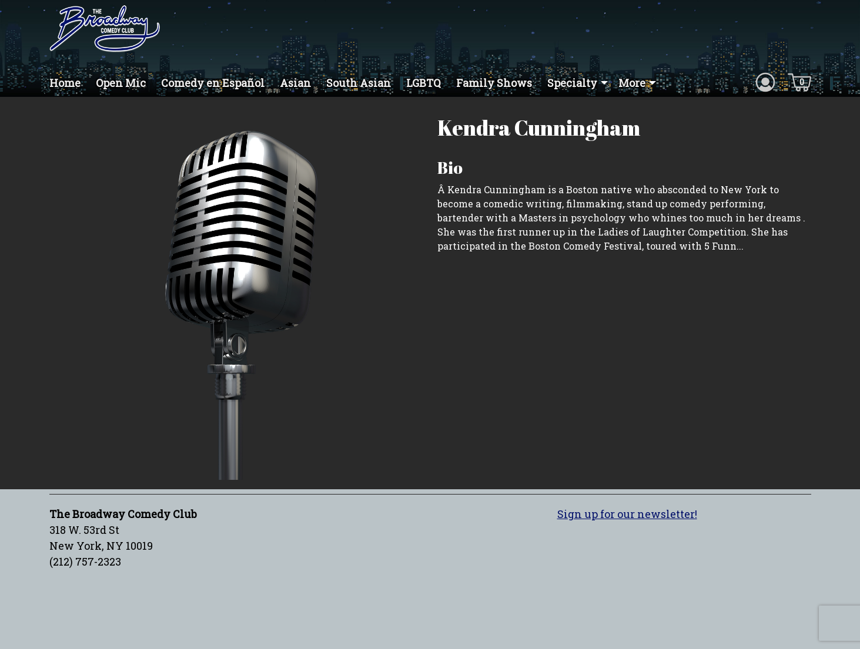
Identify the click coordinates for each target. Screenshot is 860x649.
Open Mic (121, 83)
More (631, 83)
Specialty (572, 83)
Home (65, 83)
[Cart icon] (799, 81)
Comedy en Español (213, 83)
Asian (295, 83)
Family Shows (494, 83)
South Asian (358, 83)
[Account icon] (765, 81)
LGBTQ (423, 83)
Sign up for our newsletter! (627, 514)
